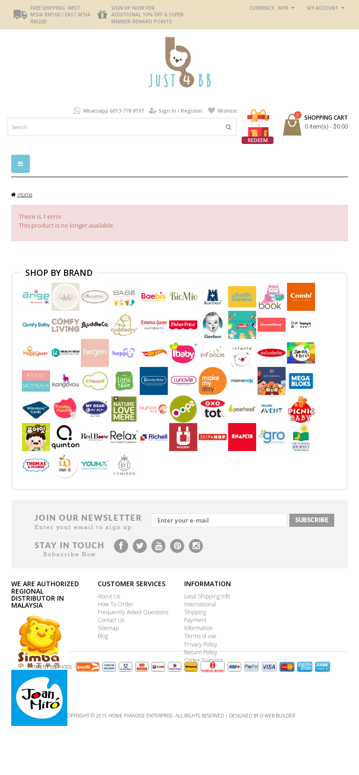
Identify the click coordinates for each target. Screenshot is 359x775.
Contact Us (111, 620)
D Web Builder (277, 763)
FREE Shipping (47, 8)
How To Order (116, 604)
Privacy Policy (200, 644)
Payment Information (198, 624)
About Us (109, 596)
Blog (103, 636)
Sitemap (108, 628)
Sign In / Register (180, 110)
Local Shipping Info (207, 596)
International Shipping (200, 608)
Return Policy (200, 652)
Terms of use (200, 636)
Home (21, 194)
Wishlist (227, 110)
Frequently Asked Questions (133, 612)
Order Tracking (203, 660)
